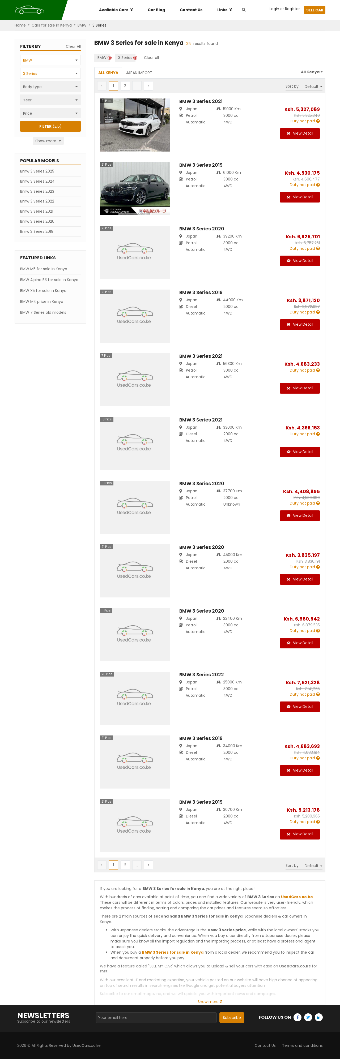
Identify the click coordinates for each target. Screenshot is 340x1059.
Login (274, 8)
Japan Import (139, 72)
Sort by (292, 86)
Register (292, 8)
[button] (125, 86)
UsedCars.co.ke (297, 896)
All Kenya (108, 72)
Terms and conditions (302, 1045)
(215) (50, 126)
